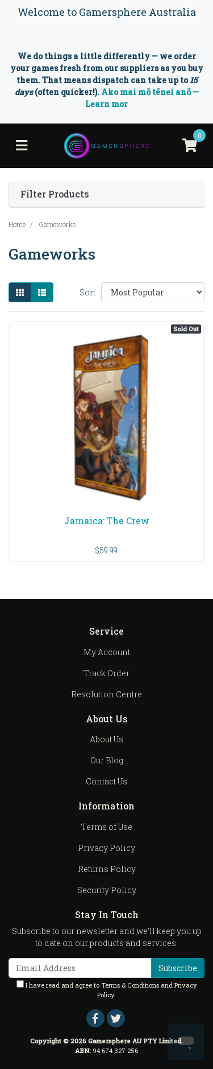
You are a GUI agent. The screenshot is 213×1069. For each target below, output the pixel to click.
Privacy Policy (106, 847)
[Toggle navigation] (22, 146)
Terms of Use (106, 826)
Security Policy (106, 890)
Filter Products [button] (54, 194)
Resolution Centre (106, 694)
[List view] (42, 292)
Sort (87, 292)
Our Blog (106, 760)
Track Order (106, 673)
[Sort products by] (152, 292)
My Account (106, 652)
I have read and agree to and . (106, 989)
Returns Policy (107, 869)
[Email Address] (80, 968)
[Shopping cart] (189, 146)
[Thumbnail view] (20, 292)
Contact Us (106, 781)
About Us (106, 739)
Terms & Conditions (130, 985)
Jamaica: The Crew (106, 521)
